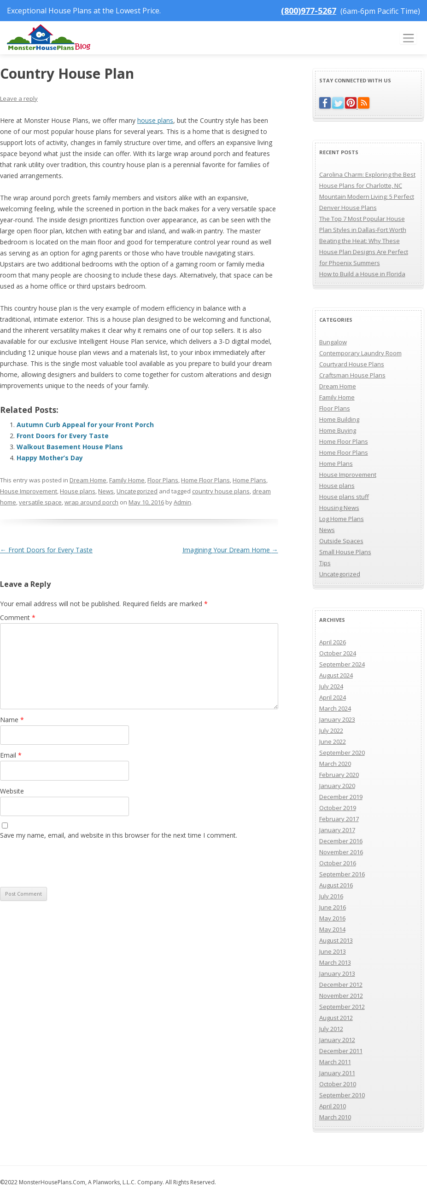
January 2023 (337, 719)
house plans (155, 120)
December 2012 (341, 984)
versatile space (40, 502)
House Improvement (28, 491)
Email (11, 755)
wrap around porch (91, 502)
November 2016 (341, 852)
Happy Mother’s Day (50, 457)
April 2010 (332, 1106)
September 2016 (342, 874)
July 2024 (331, 686)
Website (12, 791)
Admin (182, 502)
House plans (77, 491)
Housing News (339, 508)
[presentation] (63, 862)
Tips (325, 563)
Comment (17, 617)
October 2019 (337, 808)
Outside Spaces (341, 541)
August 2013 (336, 940)
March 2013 (335, 962)
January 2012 (337, 1040)
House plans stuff (344, 496)
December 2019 (341, 797)
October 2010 (337, 1084)
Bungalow (333, 342)
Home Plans (249, 480)
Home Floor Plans (205, 480)
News (106, 491)
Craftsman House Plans (352, 375)
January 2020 (337, 786)
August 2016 (336, 885)
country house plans (221, 491)
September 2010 (342, 1095)
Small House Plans (345, 552)
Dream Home (88, 480)
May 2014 (332, 929)
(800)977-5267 (308, 10)
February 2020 (339, 774)
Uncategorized (137, 491)
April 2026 (332, 642)
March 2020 (335, 763)
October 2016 (337, 863)
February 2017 (339, 819)
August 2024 (336, 675)
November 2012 (341, 995)
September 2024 (342, 664)
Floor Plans (162, 480)
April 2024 (332, 697)
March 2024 (335, 708)
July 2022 (331, 730)
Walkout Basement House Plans (70, 446)
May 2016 (332, 918)
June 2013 (332, 951)
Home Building (339, 419)
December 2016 (341, 841)
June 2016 (332, 907)
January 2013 (337, 973)
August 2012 (336, 1018)
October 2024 (337, 653)
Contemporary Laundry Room (360, 353)
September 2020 (342, 752)
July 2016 (331, 896)
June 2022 (332, 741)
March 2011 (335, 1062)
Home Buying (337, 430)
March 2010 (335, 1117)
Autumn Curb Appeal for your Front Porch (85, 424)
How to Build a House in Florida (362, 274)
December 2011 (341, 1051)
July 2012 (331, 1029)
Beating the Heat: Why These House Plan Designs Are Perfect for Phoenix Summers (363, 252)
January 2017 (337, 830)
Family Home (127, 480)
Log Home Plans (341, 519)
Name (12, 719)
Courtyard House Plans (351, 364)
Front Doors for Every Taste (63, 435)
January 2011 (337, 1073)
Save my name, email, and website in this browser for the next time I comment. (118, 835)
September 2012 (342, 1006)
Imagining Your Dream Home (230, 549)
